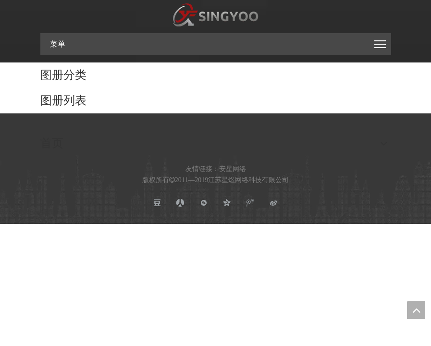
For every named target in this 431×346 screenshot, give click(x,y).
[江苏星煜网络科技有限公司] (215, 15)
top (416, 310)
